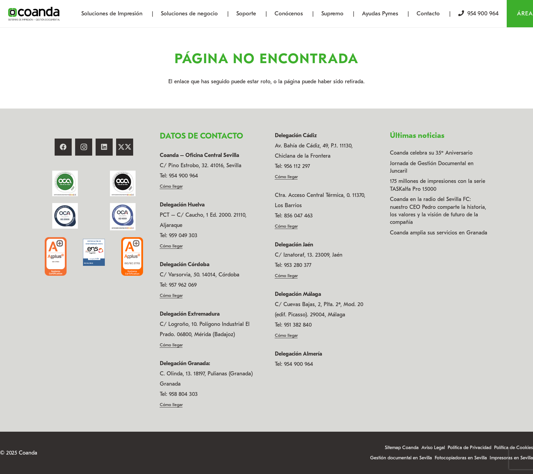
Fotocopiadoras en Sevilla (461, 458)
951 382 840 (298, 325)
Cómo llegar (171, 186)
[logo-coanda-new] (34, 13)
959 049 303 (183, 235)
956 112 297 (297, 166)
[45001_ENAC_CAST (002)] (122, 216)
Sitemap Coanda (402, 447)
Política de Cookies (513, 447)
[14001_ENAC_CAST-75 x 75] (65, 183)
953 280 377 (297, 265)
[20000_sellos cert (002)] (65, 216)
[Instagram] (83, 147)
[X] (124, 147)
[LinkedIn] (104, 147)
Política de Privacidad (469, 447)
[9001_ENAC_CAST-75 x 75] (122, 183)
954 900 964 (183, 176)
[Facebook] (63, 147)
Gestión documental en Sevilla (401, 458)
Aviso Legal (433, 447)
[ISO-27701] (132, 256)
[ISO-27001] (56, 256)
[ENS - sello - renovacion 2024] (94, 252)
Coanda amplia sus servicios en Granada (438, 233)
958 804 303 (183, 394)
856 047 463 (298, 216)
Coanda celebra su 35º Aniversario (431, 153)
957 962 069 (183, 285)
